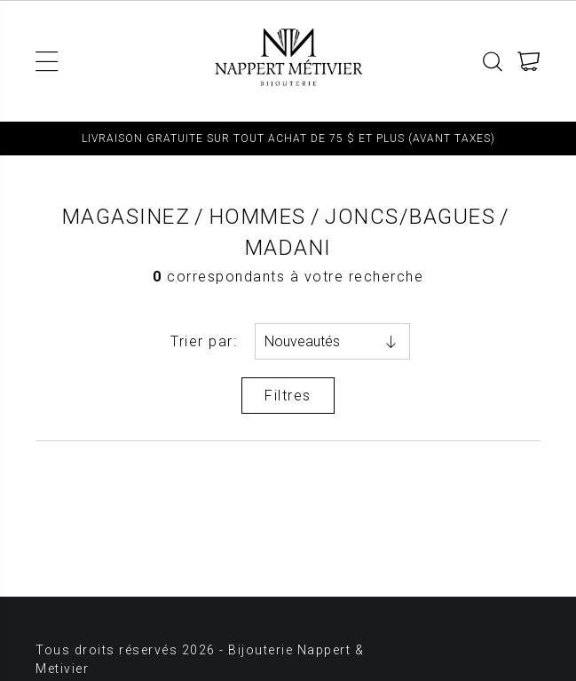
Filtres (288, 395)
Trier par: (203, 341)
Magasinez (126, 216)
